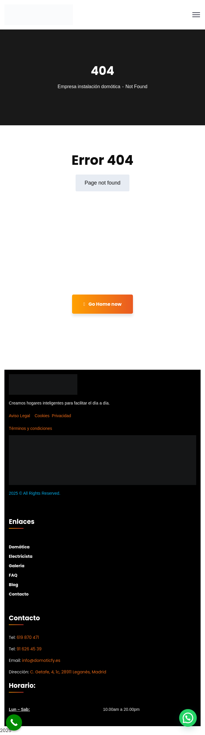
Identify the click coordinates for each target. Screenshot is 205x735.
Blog (13, 585)
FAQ (13, 575)
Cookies (42, 415)
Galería (16, 566)
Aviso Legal (19, 415)
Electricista (20, 556)
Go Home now (103, 304)
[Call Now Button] (14, 722)
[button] (188, 718)
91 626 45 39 (28, 649)
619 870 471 (27, 637)
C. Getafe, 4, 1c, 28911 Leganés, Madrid (68, 672)
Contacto (19, 594)
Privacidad (61, 415)
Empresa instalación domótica (89, 86)
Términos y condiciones (30, 428)
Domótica (19, 547)
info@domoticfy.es (41, 660)
